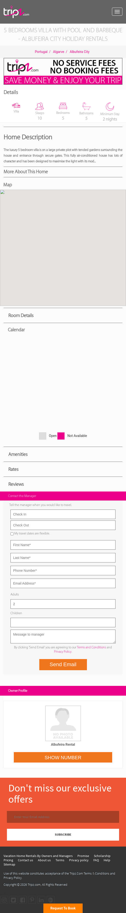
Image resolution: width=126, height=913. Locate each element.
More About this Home (26, 171)
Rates (13, 469)
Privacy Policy (62, 652)
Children (16, 613)
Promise (83, 856)
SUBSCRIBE (63, 834)
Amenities (17, 454)
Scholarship (102, 856)
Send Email (63, 664)
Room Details (20, 315)
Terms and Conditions (91, 647)
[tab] (63, 315)
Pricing (8, 860)
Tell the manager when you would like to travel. (40, 505)
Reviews (16, 484)
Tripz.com (34, 884)
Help (107, 860)
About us (44, 860)
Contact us (25, 860)
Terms (59, 860)
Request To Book (63, 908)
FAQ (96, 860)
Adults (14, 594)
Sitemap (9, 864)
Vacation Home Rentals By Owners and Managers (38, 856)
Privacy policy (79, 860)
